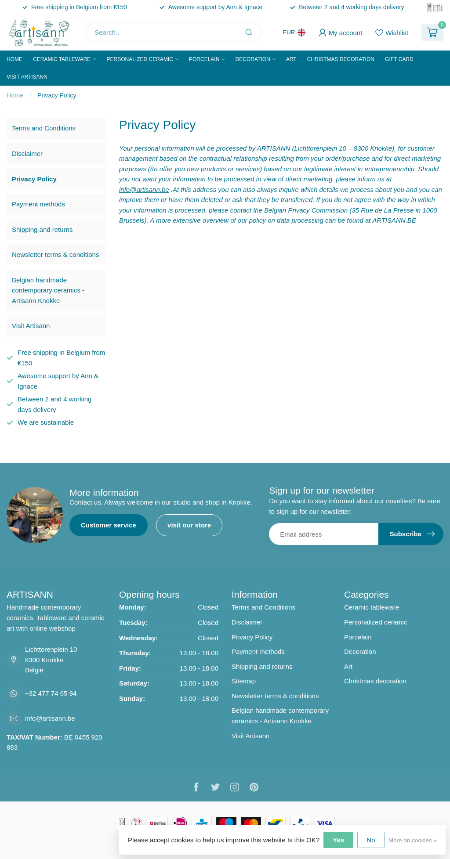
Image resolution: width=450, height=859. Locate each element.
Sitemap (244, 681)
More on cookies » (412, 840)
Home (14, 59)
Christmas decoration (340, 59)
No (371, 840)
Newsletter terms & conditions (55, 254)
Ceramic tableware (62, 59)
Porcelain (204, 59)
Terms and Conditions (44, 128)
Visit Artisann (27, 77)
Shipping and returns (42, 229)
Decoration (253, 59)
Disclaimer (27, 153)
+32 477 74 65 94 (50, 693)
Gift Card (399, 59)
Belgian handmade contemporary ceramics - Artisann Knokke (48, 290)
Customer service (108, 525)
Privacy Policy (56, 95)
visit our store (189, 525)
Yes (338, 840)
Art (291, 59)
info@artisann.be (50, 718)
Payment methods (38, 204)
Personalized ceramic (139, 59)
